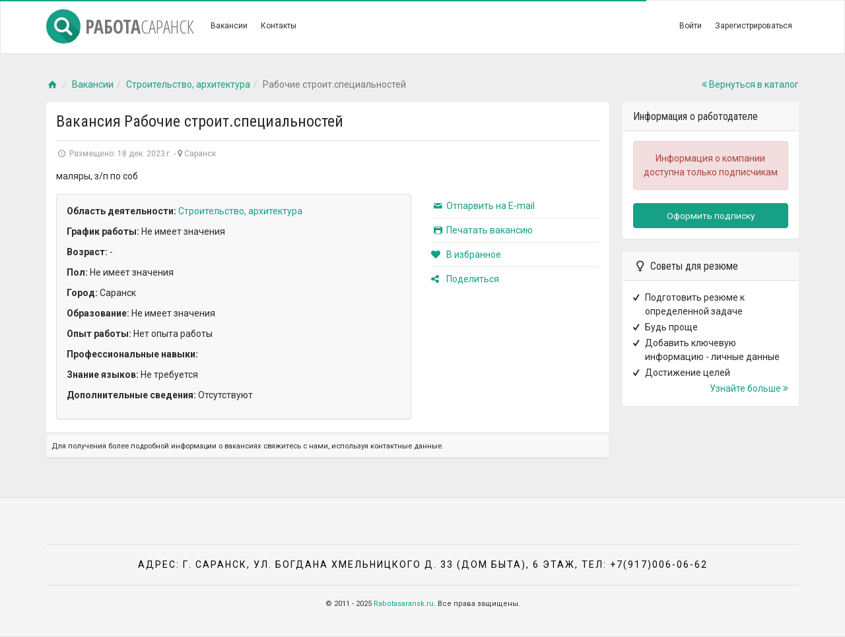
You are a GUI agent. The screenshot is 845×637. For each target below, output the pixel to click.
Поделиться (465, 279)
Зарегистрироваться (753, 25)
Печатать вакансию (482, 230)
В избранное (466, 254)
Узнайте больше (749, 388)
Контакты (278, 25)
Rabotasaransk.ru (404, 603)
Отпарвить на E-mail (483, 205)
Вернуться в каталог (750, 84)
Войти (690, 25)
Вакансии (229, 25)
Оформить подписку (711, 215)
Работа (120, 26)
